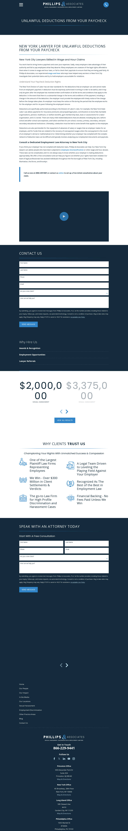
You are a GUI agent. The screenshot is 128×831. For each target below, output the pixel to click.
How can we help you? (27, 298)
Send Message (28, 324)
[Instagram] (73, 758)
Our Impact (23, 693)
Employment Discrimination (30, 710)
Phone (22, 277)
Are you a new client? (27, 291)
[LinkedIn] (64, 758)
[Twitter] (59, 758)
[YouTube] (69, 758)
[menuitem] (50, 348)
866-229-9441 (64, 748)
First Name (23, 263)
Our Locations (24, 701)
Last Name (23, 270)
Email (22, 284)
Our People (23, 688)
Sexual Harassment (27, 706)
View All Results (65, 420)
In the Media (24, 697)
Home (21, 684)
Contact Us (23, 723)
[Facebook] (54, 758)
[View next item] (67, 412)
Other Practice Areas (27, 714)
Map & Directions (64, 779)
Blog (21, 718)
